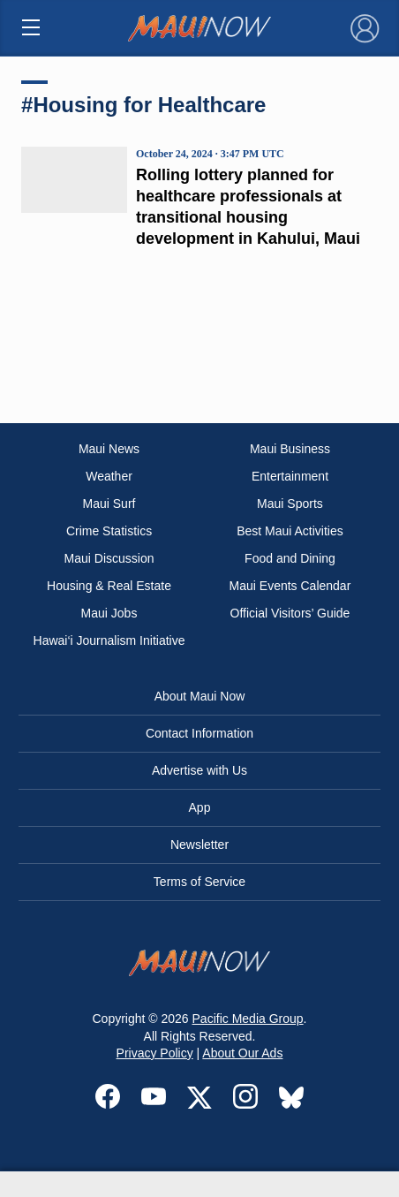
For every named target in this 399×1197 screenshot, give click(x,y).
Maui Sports (290, 503)
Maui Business (290, 449)
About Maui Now (199, 696)
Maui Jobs (109, 613)
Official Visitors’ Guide (290, 613)
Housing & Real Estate (109, 586)
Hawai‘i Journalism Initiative (109, 640)
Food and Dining (290, 558)
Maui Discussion (109, 558)
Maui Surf (109, 503)
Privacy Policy (155, 1053)
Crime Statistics (109, 531)
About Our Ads (242, 1053)
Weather (109, 476)
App (200, 807)
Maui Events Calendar (290, 586)
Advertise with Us (199, 770)
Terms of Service (199, 882)
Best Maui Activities (290, 531)
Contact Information (199, 733)
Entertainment (290, 476)
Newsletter (199, 844)
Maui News (109, 449)
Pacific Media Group (248, 1018)
